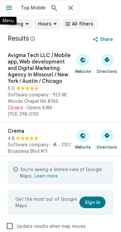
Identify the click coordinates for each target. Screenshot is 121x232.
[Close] (70, 8)
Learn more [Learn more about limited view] (46, 176)
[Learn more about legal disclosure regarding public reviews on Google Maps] (32, 38)
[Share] (103, 39)
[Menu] (9, 8)
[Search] (54, 8)
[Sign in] (92, 202)
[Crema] (60, 144)
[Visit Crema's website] (83, 139)
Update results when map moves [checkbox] (46, 226)
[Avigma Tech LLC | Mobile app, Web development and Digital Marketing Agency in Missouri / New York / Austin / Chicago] (60, 84)
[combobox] (33, 8)
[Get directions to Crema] (107, 139)
